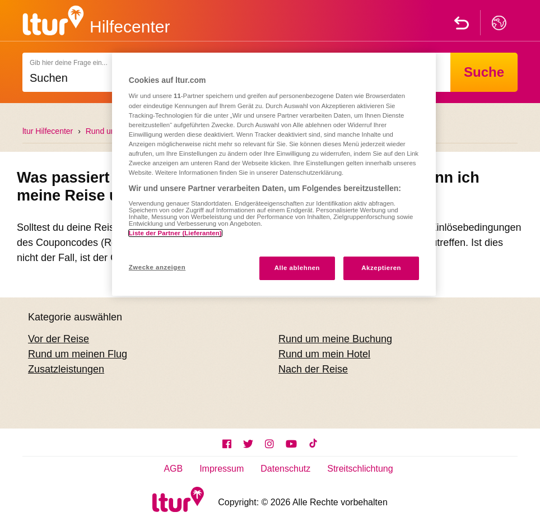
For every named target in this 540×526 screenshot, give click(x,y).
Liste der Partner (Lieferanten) (175, 233)
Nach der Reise (313, 369)
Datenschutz (285, 468)
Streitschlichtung (360, 468)
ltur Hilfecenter (47, 131)
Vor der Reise (58, 339)
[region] (274, 174)
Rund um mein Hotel (324, 354)
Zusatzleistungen (66, 369)
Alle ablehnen (297, 267)
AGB (173, 468)
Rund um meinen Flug (77, 354)
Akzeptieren (381, 267)
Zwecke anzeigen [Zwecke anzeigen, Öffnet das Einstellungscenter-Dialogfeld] (157, 267)
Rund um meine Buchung (335, 339)
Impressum (221, 468)
